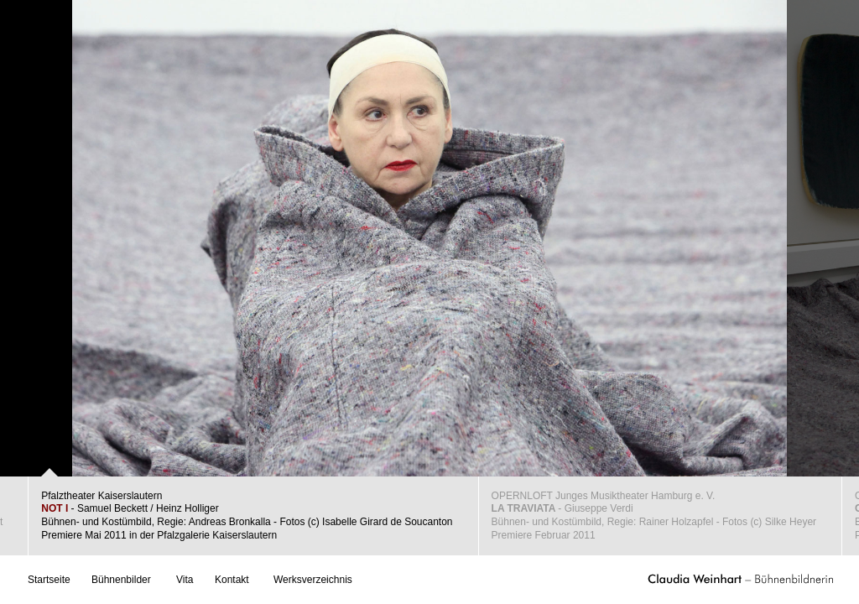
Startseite (49, 580)
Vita (184, 580)
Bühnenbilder (121, 580)
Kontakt (232, 580)
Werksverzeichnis (312, 580)
